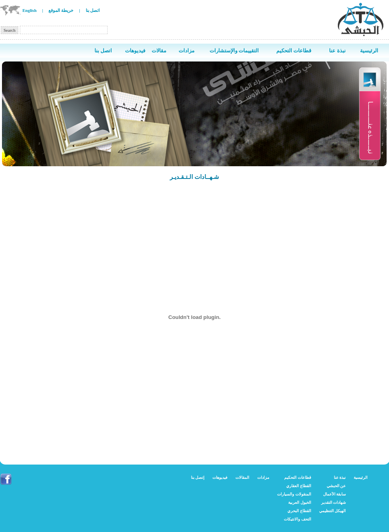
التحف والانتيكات (297, 519)
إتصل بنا (198, 477)
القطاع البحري (299, 511)
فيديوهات (219, 477)
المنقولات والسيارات (294, 494)
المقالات (242, 477)
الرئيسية (361, 477)
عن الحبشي (336, 486)
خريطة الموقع (60, 10)
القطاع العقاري (298, 486)
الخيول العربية (299, 502)
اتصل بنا (93, 10)
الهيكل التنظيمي (332, 511)
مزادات (263, 477)
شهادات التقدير (333, 502)
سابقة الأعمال (334, 494)
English (30, 10)
